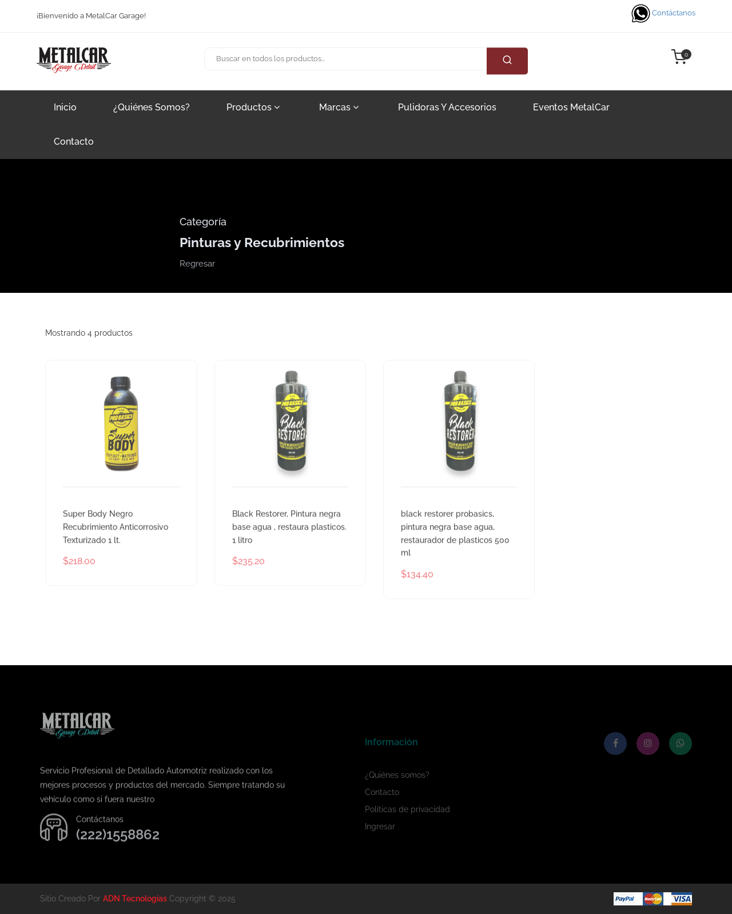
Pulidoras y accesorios (447, 107)
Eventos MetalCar (571, 107)
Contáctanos (663, 13)
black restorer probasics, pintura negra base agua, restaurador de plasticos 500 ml (455, 551)
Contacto (74, 141)
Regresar (197, 264)
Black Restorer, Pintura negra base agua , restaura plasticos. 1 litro (289, 545)
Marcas (339, 107)
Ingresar (380, 846)
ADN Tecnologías (135, 898)
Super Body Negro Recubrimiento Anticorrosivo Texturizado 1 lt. (115, 545)
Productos (253, 107)
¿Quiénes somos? (151, 107)
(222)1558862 (118, 852)
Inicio (65, 107)
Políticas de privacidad (407, 828)
